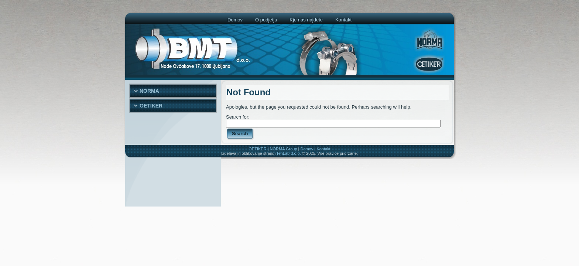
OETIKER (257, 149)
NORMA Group (283, 149)
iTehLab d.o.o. (288, 153)
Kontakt (323, 149)
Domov (307, 149)
